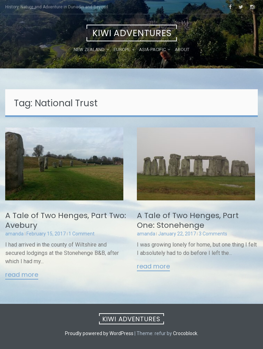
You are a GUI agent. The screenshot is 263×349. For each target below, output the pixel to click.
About (182, 49)
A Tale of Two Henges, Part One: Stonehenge (188, 220)
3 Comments (213, 233)
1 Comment (81, 233)
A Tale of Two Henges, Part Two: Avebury (65, 220)
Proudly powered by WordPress (99, 333)
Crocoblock (185, 333)
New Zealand (89, 49)
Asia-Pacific (152, 49)
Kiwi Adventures (132, 33)
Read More (21, 275)
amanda (14, 233)
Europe (122, 49)
